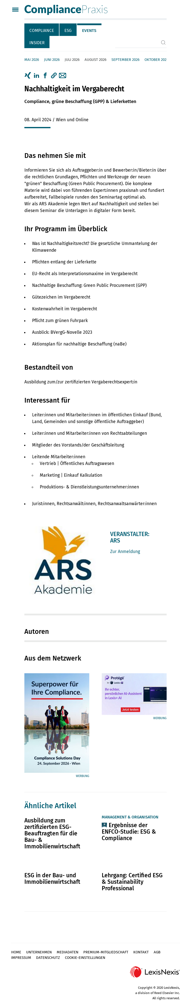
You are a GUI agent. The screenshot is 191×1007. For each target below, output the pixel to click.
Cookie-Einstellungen (85, 957)
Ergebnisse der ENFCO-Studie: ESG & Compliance (129, 832)
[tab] (41, 29)
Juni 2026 (52, 59)
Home (16, 952)
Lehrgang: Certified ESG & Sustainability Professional (132, 882)
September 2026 (125, 59)
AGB (157, 952)
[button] (54, 75)
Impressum (21, 957)
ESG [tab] (68, 30)
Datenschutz (48, 957)
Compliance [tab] (41, 30)
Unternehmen (39, 952)
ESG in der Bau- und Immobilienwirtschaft (52, 878)
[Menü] (15, 10)
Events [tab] (89, 30)
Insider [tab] (37, 42)
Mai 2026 (31, 59)
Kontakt (141, 952)
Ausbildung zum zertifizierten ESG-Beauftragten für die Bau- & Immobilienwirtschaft (52, 833)
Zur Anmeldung (125, 551)
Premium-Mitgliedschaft (105, 952)
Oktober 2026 (156, 59)
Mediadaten (67, 952)
